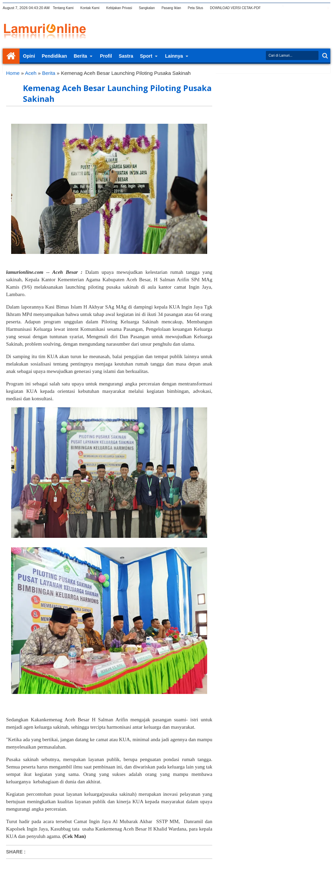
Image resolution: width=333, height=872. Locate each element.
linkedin (308, 8)
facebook (282, 8)
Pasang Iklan (171, 8)
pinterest (326, 8)
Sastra (126, 56)
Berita (80, 56)
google (290, 8)
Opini (29, 56)
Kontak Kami (90, 8)
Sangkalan (147, 8)
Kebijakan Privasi (119, 8)
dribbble (317, 8)
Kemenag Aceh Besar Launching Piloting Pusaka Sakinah (117, 93)
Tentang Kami (63, 8)
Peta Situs (195, 8)
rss (299, 8)
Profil (106, 56)
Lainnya (174, 56)
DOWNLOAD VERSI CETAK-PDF (235, 8)
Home (11, 56)
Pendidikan (54, 56)
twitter (273, 8)
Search (324, 56)
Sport (146, 56)
